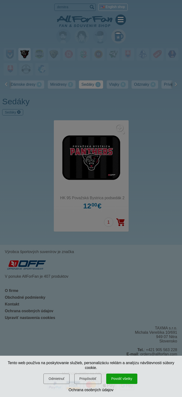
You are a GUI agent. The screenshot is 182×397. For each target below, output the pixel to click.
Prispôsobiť (88, 379)
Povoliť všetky (121, 379)
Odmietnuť (56, 379)
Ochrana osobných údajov (91, 390)
